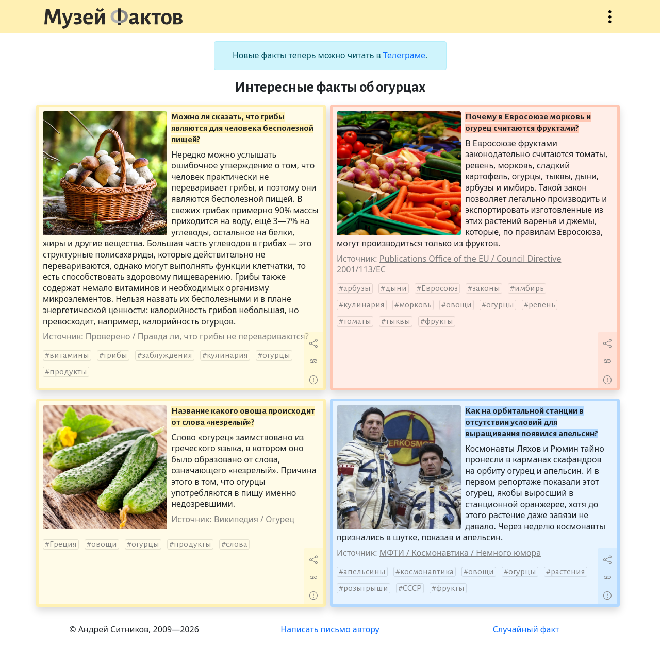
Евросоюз (439, 288)
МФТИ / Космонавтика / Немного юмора (460, 552)
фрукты (439, 321)
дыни (396, 288)
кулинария (227, 355)
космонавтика (427, 571)
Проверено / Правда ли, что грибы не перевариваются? (197, 336)
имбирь (529, 288)
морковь (415, 305)
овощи (459, 305)
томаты (357, 321)
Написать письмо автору (330, 629)
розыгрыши (365, 588)
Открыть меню (610, 22)
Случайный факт (526, 629)
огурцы (276, 355)
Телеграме (404, 55)
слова (237, 544)
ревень (542, 305)
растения (568, 571)
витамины (69, 355)
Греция (63, 544)
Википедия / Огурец (254, 519)
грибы (115, 355)
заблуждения (167, 355)
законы (486, 288)
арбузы (357, 288)
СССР (412, 588)
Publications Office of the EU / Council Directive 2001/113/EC (449, 264)
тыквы (398, 321)
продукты (68, 371)
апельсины (364, 571)
